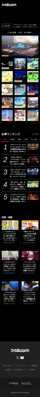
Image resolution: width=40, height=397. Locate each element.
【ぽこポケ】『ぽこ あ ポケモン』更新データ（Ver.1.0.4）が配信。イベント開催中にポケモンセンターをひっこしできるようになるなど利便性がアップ (18, 185)
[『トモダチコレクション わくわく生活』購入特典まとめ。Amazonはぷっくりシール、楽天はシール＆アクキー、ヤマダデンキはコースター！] (10, 225)
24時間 (12, 139)
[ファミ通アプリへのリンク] (13, 383)
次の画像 (27, 32)
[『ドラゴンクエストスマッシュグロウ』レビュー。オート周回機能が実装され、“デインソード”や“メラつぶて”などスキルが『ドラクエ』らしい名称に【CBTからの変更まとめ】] (30, 286)
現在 (4, 139)
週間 (19, 139)
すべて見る (35, 134)
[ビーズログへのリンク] (27, 383)
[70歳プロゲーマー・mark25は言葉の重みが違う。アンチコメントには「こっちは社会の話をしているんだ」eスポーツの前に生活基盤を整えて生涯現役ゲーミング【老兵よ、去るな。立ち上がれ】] (30, 225)
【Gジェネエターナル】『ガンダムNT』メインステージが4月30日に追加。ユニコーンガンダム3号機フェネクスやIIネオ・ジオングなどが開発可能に (18, 173)
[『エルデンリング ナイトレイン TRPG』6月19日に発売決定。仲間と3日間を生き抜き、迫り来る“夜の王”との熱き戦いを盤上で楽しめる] (32, 197)
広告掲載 (32, 370)
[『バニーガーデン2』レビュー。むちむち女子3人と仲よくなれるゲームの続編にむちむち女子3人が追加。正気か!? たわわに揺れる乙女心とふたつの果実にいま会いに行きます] (30, 255)
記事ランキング (11, 134)
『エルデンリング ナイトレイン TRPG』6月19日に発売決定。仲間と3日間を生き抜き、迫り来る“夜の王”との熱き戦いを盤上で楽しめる (18, 198)
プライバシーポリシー (21, 366)
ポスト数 (34, 139)
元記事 (5, 26)
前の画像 (12, 32)
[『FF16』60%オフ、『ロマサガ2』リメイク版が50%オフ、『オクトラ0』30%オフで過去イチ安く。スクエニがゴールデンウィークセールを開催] (32, 159)
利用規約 (34, 366)
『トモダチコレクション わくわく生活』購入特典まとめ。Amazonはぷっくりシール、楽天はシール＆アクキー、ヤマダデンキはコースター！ (10, 236)
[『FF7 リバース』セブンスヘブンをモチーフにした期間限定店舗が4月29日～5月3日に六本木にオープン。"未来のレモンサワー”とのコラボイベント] (32, 147)
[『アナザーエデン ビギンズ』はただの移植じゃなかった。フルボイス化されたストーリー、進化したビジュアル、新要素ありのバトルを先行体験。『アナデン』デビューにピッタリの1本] (10, 255)
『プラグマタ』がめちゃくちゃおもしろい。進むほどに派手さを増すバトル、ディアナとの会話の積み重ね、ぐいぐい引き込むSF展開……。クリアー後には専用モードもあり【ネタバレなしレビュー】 (9, 297)
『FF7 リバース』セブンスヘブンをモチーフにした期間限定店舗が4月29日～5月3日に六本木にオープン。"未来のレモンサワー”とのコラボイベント (18, 148)
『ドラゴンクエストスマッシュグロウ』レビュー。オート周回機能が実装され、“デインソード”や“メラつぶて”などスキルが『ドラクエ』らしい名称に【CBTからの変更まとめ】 (29, 297)
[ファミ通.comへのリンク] (9, 4)
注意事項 (8, 370)
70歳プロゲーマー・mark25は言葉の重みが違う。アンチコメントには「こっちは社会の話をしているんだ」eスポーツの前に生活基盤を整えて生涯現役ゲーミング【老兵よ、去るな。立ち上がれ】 (29, 236)
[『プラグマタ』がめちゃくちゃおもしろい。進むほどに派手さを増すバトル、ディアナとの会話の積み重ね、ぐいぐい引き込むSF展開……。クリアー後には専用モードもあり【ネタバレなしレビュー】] (10, 286)
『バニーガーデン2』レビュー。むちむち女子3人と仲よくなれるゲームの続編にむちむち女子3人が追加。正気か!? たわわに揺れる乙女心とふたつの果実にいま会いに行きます (29, 266)
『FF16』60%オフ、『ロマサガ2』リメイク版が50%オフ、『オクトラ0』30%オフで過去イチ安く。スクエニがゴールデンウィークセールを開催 (18, 160)
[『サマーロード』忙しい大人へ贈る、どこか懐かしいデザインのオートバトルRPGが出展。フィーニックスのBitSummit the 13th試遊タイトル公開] (7, 63)
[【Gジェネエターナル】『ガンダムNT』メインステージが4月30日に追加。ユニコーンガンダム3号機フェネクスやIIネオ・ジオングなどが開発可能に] (32, 172)
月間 (25, 139)
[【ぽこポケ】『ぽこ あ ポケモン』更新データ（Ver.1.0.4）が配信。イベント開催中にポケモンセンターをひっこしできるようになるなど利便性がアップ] (32, 184)
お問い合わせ (7, 366)
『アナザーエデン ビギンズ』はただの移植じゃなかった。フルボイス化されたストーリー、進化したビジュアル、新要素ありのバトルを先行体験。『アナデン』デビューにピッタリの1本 (9, 266)
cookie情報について (20, 370)
